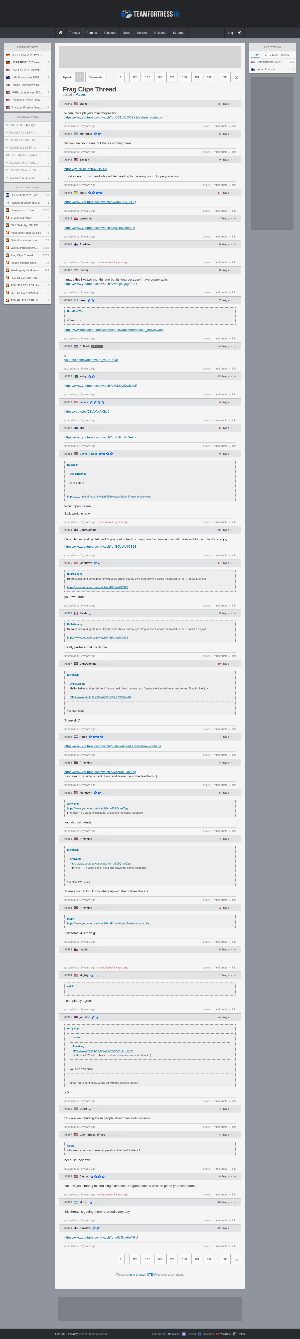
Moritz (84, 1202)
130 (184, 77)
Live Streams (272, 47)
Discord (191, 1333)
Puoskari (85, 1228)
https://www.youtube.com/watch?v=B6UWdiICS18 (100, 546)
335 (225, 77)
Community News (27, 47)
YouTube (225, 1333)
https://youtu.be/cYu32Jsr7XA (85, 169)
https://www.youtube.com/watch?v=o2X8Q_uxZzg (100, 772)
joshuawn (86, 563)
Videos (81, 94)
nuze (83, 300)
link (233, 126)
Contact (60, 1334)
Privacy (73, 1334)
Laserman (86, 218)
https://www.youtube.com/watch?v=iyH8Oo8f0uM (99, 228)
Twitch (241, 1333)
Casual (84, 1176)
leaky (83, 376)
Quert (83, 1109)
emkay (84, 402)
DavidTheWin (88, 453)
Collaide (85, 346)
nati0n (84, 949)
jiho (82, 428)
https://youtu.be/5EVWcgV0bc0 (86, 411)
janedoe (85, 1017)
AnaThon (86, 244)
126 (135, 77)
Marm (83, 103)
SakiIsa (84, 159)
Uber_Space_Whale (92, 1134)
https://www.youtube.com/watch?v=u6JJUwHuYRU (101, 1237)
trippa (83, 737)
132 (209, 77)
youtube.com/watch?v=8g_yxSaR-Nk (91, 360)
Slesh (83, 613)
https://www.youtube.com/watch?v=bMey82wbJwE (100, 386)
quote (206, 126)
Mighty (84, 975)
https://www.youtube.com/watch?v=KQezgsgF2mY (100, 284)
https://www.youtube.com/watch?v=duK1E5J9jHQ (100, 202)
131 (197, 77)
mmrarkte (86, 134)
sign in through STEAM (141, 1274)
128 (160, 77)
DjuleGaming (88, 530)
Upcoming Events (28, 117)
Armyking (86, 762)
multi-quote (220, 126)
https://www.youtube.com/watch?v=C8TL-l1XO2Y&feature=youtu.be (113, 117)
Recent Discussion (28, 187)
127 (147, 77)
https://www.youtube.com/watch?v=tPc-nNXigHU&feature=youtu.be (112, 746)
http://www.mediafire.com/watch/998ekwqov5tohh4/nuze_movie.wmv (114, 330)
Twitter (176, 1333)
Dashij (84, 270)
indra (83, 192)
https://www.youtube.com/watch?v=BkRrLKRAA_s (100, 437)
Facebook (208, 1333)
